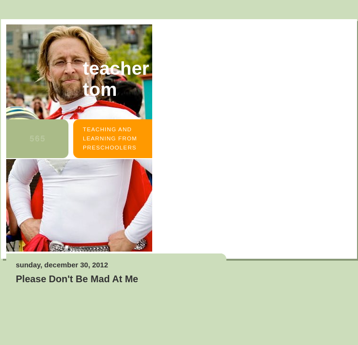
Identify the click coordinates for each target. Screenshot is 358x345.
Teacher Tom (116, 79)
